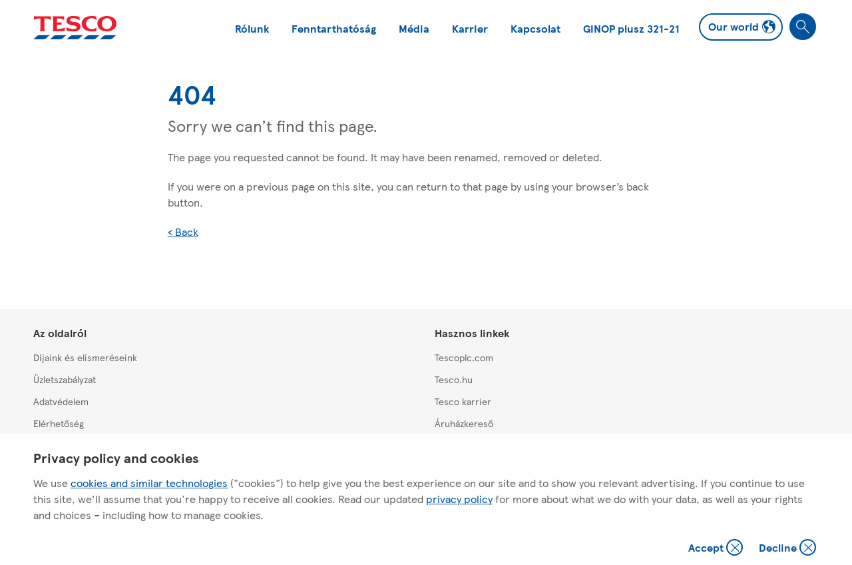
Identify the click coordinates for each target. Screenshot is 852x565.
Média (414, 28)
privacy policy (459, 498)
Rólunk (252, 28)
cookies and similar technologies (149, 482)
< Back (183, 231)
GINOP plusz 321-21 (631, 28)
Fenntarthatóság (334, 28)
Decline (788, 548)
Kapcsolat (535, 28)
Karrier (470, 28)
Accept (717, 548)
